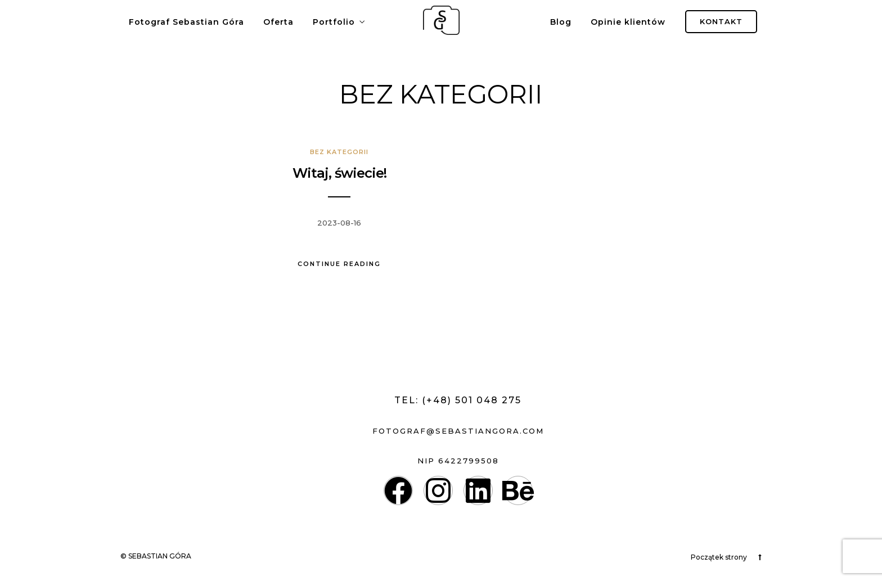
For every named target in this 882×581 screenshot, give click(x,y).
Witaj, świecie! (339, 173)
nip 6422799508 (458, 460)
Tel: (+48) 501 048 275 (457, 400)
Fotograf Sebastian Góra (186, 22)
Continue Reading (339, 264)
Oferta (278, 22)
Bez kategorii (339, 152)
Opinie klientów (628, 22)
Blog (561, 22)
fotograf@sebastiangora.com (458, 430)
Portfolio (334, 22)
